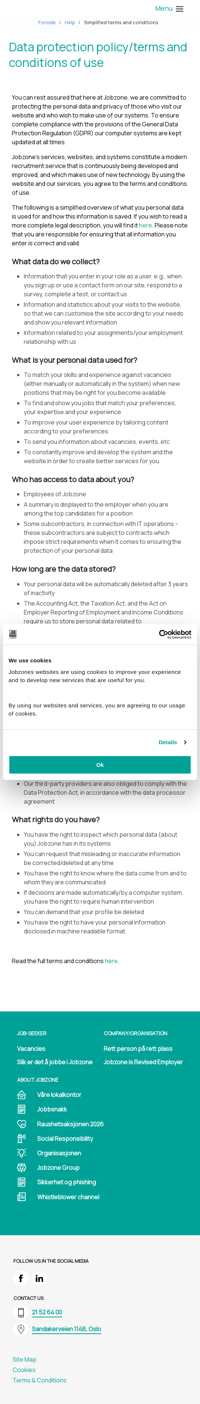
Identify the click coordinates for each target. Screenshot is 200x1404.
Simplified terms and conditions (121, 22)
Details (168, 742)
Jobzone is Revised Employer (143, 1062)
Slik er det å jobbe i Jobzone (55, 1062)
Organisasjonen (59, 1153)
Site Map (24, 1359)
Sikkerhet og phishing (66, 1182)
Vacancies (31, 1049)
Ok (100, 765)
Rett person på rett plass (138, 1049)
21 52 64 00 (47, 1312)
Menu (168, 8)
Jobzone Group (58, 1167)
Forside (47, 22)
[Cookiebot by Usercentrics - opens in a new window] (158, 634)
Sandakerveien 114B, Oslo (66, 1329)
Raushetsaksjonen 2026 (70, 1124)
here (145, 225)
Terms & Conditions (40, 1380)
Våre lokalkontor (59, 1095)
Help (70, 22)
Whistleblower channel (68, 1197)
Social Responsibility (65, 1139)
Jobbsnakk (52, 1109)
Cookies (24, 1370)
